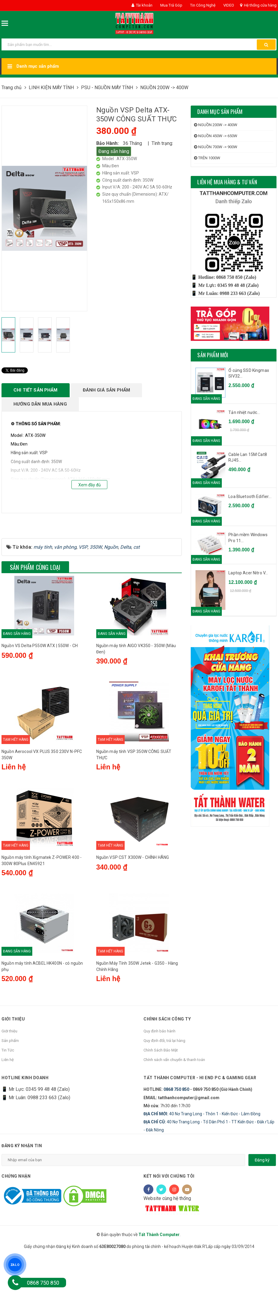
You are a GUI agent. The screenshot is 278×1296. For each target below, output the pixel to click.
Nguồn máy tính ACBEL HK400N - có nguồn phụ (42, 1007)
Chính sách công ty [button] (167, 1059)
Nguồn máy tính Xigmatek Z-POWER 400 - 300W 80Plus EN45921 (41, 901)
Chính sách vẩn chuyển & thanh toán (174, 1100)
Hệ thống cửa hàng (258, 5)
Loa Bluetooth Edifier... (249, 496)
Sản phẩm (10, 1081)
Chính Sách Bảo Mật (160, 1091)
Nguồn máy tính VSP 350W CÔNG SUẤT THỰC (134, 795)
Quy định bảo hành (159, 1072)
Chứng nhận (15, 1217)
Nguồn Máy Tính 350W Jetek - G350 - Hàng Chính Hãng (137, 1007)
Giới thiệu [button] (13, 1059)
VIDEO (228, 5)
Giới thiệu (9, 1072)
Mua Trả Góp (170, 5)
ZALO (14, 1264)
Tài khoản (142, 5)
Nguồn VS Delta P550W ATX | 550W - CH (39, 686)
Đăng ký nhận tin (21, 1186)
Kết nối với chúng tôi (169, 1217)
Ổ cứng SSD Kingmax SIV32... (248, 373)
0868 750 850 (176, 1130)
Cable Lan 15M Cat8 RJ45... (247, 457)
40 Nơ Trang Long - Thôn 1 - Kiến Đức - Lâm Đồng (201, 1154)
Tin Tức (7, 1091)
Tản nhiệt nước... (244, 412)
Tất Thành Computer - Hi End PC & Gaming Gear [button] (199, 1118)
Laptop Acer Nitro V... (248, 572)
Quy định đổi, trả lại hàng (164, 1081)
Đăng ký (262, 1200)
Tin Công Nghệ (202, 5)
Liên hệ (7, 1100)
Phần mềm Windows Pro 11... (248, 537)
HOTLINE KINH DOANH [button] (24, 1118)
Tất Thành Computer (159, 1275)
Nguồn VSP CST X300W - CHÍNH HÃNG (132, 898)
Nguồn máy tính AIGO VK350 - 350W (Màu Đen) (136, 689)
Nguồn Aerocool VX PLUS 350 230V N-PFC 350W (41, 795)
